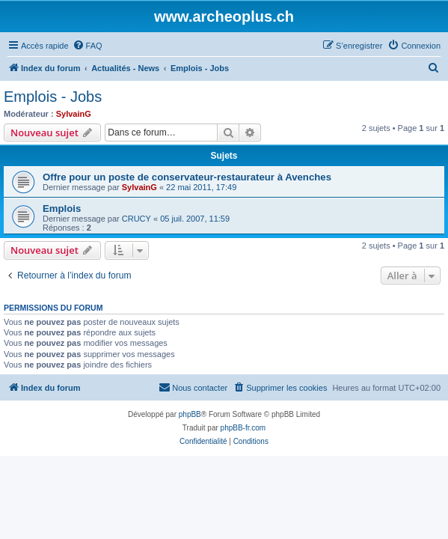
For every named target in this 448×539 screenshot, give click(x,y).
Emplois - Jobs (53, 96)
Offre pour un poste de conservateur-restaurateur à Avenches (187, 177)
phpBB (190, 414)
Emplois (62, 208)
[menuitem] (87, 46)
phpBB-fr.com (243, 428)
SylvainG (73, 113)
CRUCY (136, 218)
